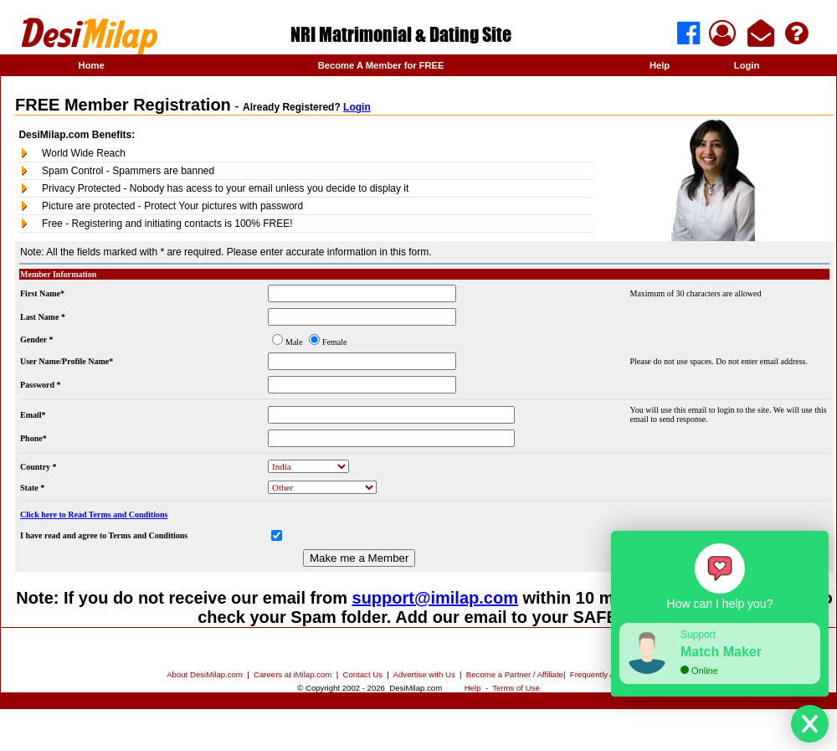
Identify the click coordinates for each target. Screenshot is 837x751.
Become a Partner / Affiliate (514, 674)
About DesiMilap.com (205, 674)
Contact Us (363, 674)
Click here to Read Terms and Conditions (94, 514)
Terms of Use (516, 687)
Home (92, 65)
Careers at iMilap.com (292, 674)
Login (746, 65)
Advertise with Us (424, 674)
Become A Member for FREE (381, 65)
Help (660, 65)
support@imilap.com (435, 598)
